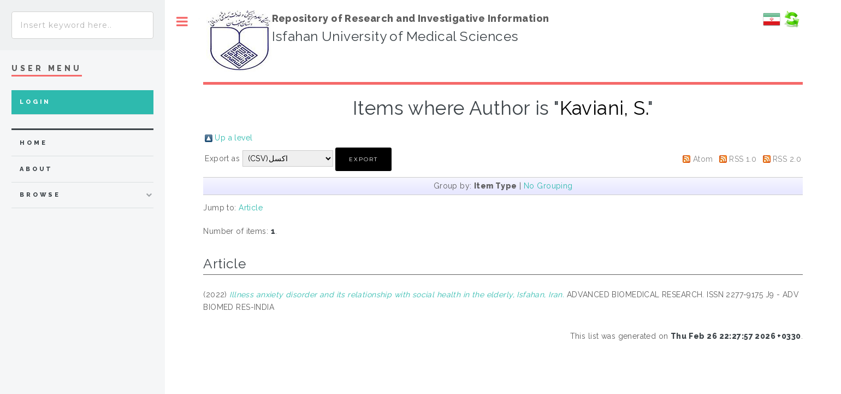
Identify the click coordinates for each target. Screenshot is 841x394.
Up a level (233, 137)
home (33, 142)
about (36, 169)
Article (251, 207)
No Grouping (548, 185)
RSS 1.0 (742, 159)
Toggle (182, 21)
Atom (703, 159)
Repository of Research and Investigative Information (410, 18)
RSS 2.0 (787, 159)
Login (35, 101)
